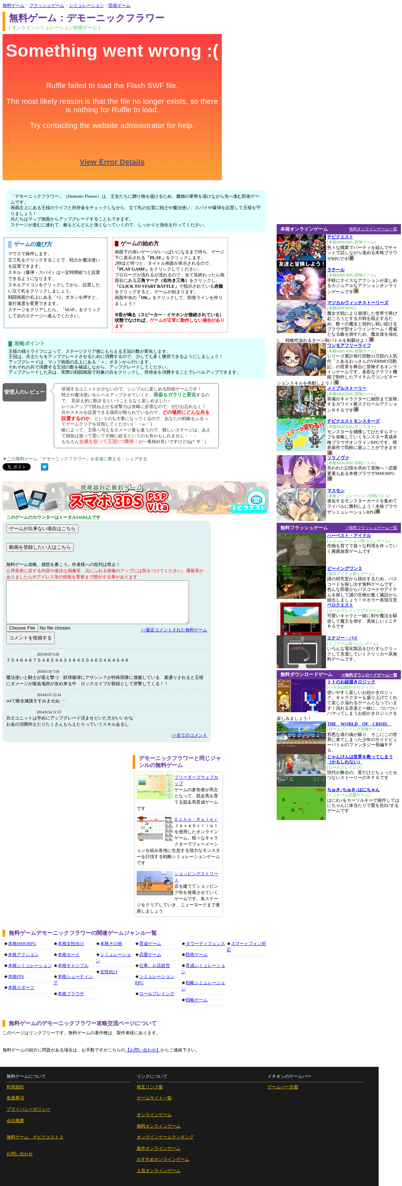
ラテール (336, 269)
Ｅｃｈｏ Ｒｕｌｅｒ (196, 819)
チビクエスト (340, 236)
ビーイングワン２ (344, 568)
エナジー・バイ (342, 638)
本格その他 (111, 943)
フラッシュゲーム (46, 5)
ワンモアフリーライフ (349, 345)
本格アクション (23, 954)
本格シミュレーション (30, 965)
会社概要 (15, 1120)
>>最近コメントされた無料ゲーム (174, 629)
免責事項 (15, 1097)
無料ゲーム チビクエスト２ (35, 1137)
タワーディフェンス (205, 943)
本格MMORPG (22, 943)
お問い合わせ (20, 1153)
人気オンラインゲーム (159, 1170)
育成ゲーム (150, 943)
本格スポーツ (21, 987)
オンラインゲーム (154, 1114)
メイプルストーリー (347, 388)
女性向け (109, 971)
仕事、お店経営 (154, 965)
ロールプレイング (156, 993)
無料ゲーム (13, 5)
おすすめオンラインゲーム (163, 1159)
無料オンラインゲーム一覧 (373, 229)
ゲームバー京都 (283, 1086)
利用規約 (15, 1086)
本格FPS (16, 976)
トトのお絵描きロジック (351, 681)
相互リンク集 (150, 1086)
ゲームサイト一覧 (154, 1097)
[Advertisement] (65, 806)
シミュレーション (86, 5)
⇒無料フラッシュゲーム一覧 (371, 527)
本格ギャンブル (73, 965)
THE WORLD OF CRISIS (359, 723)
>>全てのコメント (189, 735)
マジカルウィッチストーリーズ (357, 302)
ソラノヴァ (338, 457)
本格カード (69, 954)
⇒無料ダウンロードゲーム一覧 (369, 675)
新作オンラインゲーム (159, 1148)
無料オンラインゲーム (159, 1126)
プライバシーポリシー (28, 1109)
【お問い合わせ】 (142, 1050)
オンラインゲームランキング (165, 1137)
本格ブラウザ (71, 993)
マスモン (336, 490)
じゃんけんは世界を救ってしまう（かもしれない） (360, 759)
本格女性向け (71, 943)
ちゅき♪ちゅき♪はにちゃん (353, 789)
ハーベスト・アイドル (349, 535)
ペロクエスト (340, 605)
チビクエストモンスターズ (353, 421)
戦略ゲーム (197, 999)
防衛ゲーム (119, 5)
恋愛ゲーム (150, 954)
